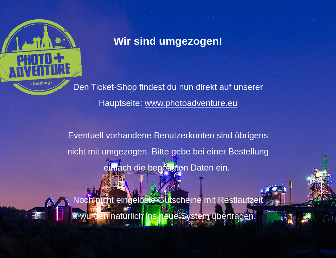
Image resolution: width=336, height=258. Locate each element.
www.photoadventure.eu (191, 103)
